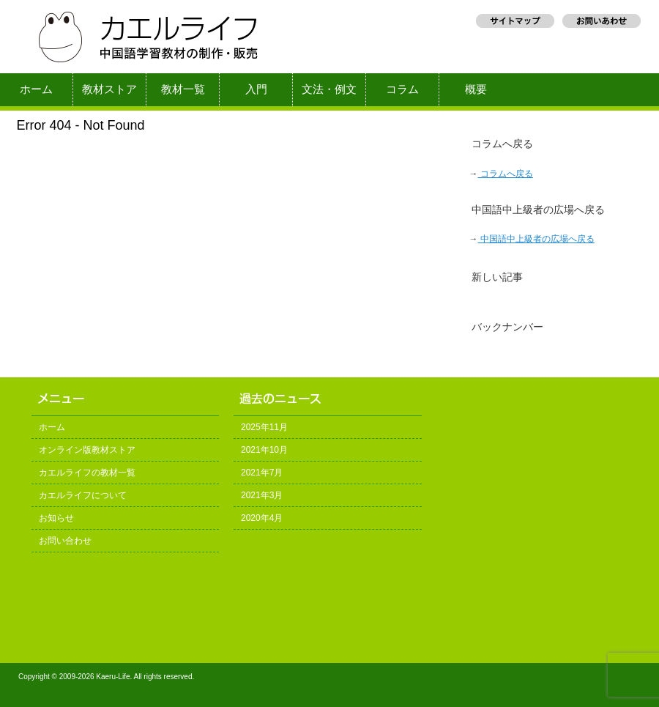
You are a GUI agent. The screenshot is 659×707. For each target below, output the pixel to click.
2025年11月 (264, 427)
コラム (402, 89)
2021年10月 (264, 450)
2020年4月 (262, 518)
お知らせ (56, 518)
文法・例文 (329, 89)
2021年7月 (262, 472)
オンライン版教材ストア (87, 450)
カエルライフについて (83, 495)
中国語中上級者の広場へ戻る (536, 239)
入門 (256, 89)
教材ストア (109, 89)
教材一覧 (183, 89)
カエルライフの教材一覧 (87, 472)
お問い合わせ (65, 541)
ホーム (36, 89)
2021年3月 (262, 495)
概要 (476, 89)
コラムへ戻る (505, 174)
